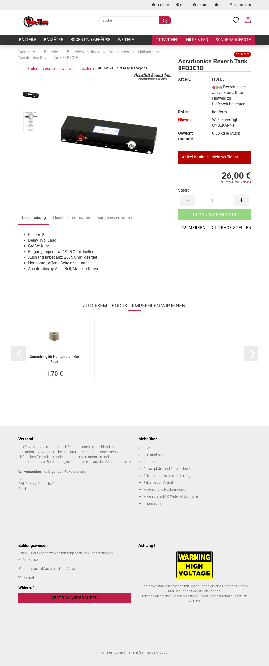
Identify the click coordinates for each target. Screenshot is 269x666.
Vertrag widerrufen (74, 598)
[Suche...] (165, 20)
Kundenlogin (240, 5)
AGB (146, 448)
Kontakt (149, 462)
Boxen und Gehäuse (90, 39)
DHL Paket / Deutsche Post (39, 484)
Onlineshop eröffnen (116, 652)
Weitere (126, 39)
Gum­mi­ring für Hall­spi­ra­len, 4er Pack (54, 359)
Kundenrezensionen (115, 217)
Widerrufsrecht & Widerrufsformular (170, 496)
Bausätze (53, 39)
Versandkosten (155, 455)
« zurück (49, 68)
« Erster (30, 68)
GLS (21, 479)
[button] (248, 20)
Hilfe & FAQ (197, 39)
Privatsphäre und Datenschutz (166, 469)
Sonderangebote (233, 39)
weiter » (68, 68)
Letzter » (86, 68)
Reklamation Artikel (158, 482)
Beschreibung (34, 217)
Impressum (152, 503)
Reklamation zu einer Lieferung (166, 476)
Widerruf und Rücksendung (164, 489)
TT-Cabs (200, 5)
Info (180, 5)
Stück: (183, 190)
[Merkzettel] (236, 20)
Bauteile (27, 39)
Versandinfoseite (118, 462)
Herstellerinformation (71, 217)
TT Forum (160, 5)
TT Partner (167, 39)
